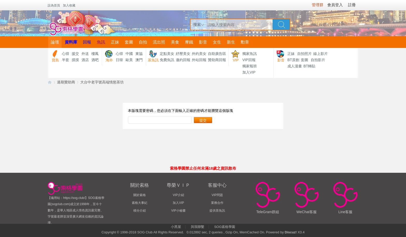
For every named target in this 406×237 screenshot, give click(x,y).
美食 (175, 42)
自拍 (143, 42)
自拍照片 (304, 54)
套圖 (129, 42)
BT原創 (293, 60)
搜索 (197, 24)
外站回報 (199, 60)
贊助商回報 (217, 60)
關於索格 (139, 195)
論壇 (55, 42)
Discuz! (291, 232)
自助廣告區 (217, 54)
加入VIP (249, 72)
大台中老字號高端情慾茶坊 (102, 82)
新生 (231, 42)
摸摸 (75, 60)
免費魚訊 (167, 60)
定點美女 (167, 54)
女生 (217, 42)
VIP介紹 (178, 195)
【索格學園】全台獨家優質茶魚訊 (50, 82)
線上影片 (320, 54)
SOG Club (145, 232)
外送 (85, 54)
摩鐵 (189, 42)
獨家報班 (249, 66)
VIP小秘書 (178, 210)
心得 (65, 54)
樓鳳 (95, 54)
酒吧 (95, 60)
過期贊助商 (66, 82)
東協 (139, 54)
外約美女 (199, 54)
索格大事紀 (139, 203)
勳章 (245, 42)
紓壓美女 (183, 54)
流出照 (159, 42)
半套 (65, 60)
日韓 (119, 60)
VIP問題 (217, 195)
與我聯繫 (197, 227)
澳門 (139, 60)
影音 (203, 42)
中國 (129, 54)
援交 (75, 54)
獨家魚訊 (249, 54)
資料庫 (71, 42)
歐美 (129, 60)
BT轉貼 (309, 66)
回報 (87, 42)
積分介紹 (139, 210)
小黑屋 (176, 227)
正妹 (115, 42)
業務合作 (217, 203)
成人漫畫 (294, 66)
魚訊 (101, 42)
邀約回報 (183, 60)
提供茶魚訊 (217, 210)
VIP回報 (249, 60)
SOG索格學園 (224, 227)
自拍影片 (318, 60)
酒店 (85, 60)
